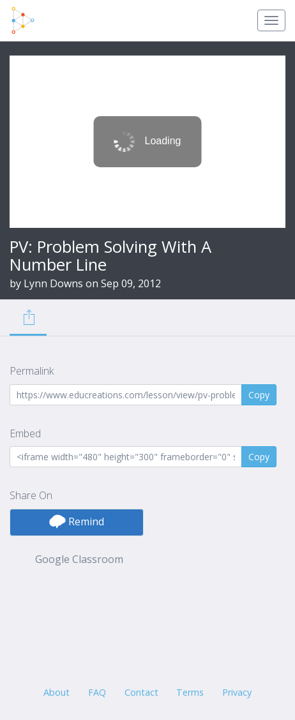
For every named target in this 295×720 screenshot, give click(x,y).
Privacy (237, 692)
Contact (141, 692)
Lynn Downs (53, 283)
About (56, 692)
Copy (258, 395)
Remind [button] (76, 521)
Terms (190, 692)
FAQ (97, 692)
